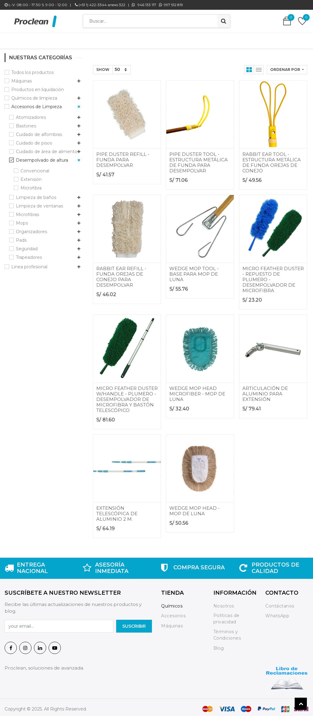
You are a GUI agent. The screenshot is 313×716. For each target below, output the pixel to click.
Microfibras (27, 211)
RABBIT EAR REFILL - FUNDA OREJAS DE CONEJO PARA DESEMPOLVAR (121, 274)
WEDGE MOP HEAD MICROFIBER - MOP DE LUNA (197, 390)
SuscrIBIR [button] (134, 623)
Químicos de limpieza (34, 95)
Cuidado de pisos (34, 140)
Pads (21, 237)
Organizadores (31, 228)
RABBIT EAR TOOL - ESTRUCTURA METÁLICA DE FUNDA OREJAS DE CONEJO (271, 159)
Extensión (31, 176)
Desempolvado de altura (42, 157)
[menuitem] (64, 39)
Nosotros (224, 603)
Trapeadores (29, 254)
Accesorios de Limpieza (36, 103)
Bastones (26, 123)
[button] (287, 66)
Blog (218, 645)
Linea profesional (29, 263)
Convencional (34, 168)
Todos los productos (32, 69)
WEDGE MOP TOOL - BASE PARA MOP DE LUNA (194, 271)
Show (102, 66)
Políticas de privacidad (226, 616)
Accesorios (173, 612)
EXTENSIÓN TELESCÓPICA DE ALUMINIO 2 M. (117, 510)
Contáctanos (279, 603)
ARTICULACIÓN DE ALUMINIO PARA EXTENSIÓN (265, 390)
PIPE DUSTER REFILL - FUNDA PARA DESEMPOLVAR (122, 156)
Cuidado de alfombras (39, 131)
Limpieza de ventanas (39, 203)
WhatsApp (277, 612)
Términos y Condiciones (227, 632)
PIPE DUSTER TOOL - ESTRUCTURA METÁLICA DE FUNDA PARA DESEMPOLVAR (198, 159)
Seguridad (27, 245)
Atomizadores (31, 114)
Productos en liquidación (37, 86)
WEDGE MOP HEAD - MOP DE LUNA (194, 507)
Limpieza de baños (36, 194)
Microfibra (31, 185)
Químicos (171, 603)
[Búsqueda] (223, 21)
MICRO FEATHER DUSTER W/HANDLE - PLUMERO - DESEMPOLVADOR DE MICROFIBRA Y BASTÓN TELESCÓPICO (127, 396)
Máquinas (21, 78)
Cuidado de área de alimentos (47, 148)
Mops (22, 220)
